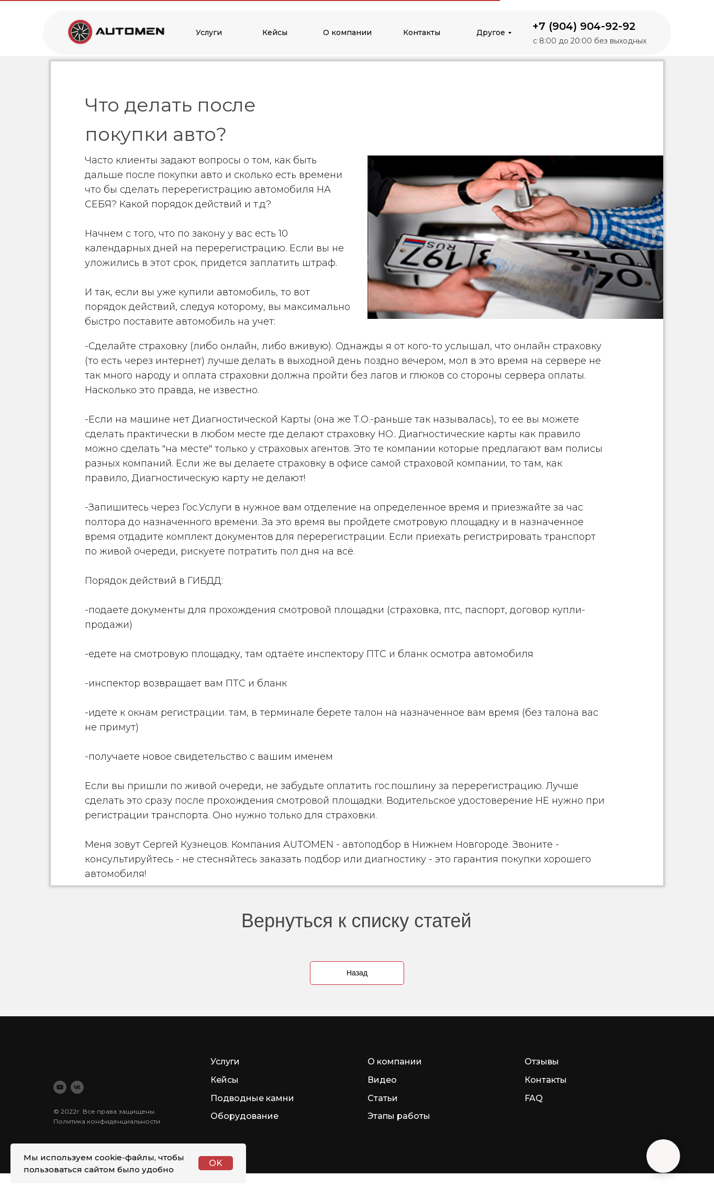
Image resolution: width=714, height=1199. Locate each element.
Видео (382, 1080)
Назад (357, 973)
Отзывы (542, 1062)
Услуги (209, 32)
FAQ (534, 1098)
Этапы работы (398, 1116)
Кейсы (274, 32)
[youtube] (59, 1087)
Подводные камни (252, 1098)
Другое (490, 32)
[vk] (77, 1087)
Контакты (421, 32)
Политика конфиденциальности (106, 1121)
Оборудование (244, 1116)
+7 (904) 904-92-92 (583, 26)
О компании (347, 32)
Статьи (382, 1098)
